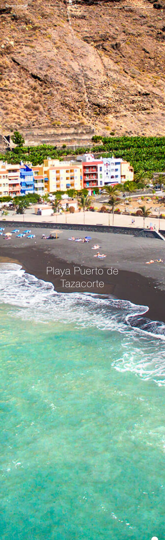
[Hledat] (67, 7)
